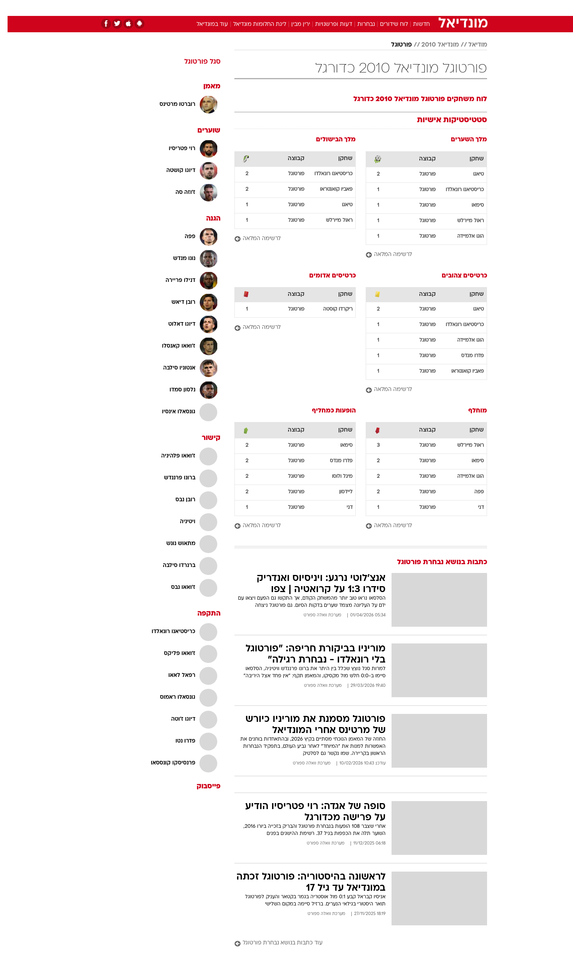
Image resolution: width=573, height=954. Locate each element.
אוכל (306, 8)
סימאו (470, 205)
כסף (327, 8)
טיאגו (471, 174)
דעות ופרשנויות (326, 24)
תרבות (374, 8)
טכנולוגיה (225, 8)
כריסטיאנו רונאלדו (457, 190)
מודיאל (470, 45)
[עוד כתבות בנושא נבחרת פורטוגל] (353, 943)
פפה (471, 492)
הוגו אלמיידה (463, 236)
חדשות (427, 8)
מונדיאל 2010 (432, 45)
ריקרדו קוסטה (330, 309)
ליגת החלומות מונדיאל (252, 24)
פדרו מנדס (465, 356)
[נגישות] (11, 8)
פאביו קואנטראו (328, 189)
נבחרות (358, 24)
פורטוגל (394, 45)
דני (473, 507)
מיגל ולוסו (334, 476)
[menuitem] (423, 8)
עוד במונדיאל (204, 24)
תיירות (254, 8)
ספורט (400, 8)
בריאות (282, 8)
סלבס (349, 8)
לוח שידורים (386, 24)
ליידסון (338, 492)
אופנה (195, 8)
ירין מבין (293, 24)
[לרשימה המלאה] (418, 255)
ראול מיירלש (463, 221)
